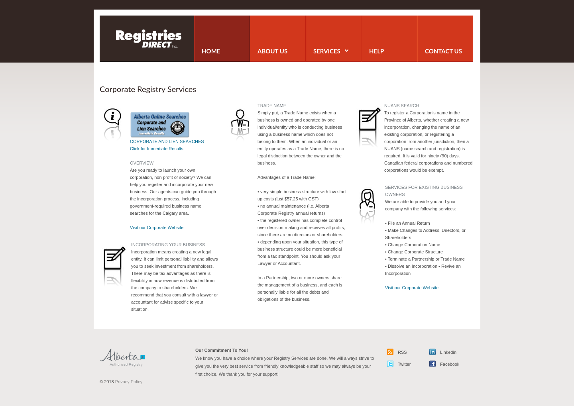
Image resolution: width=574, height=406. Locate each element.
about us (272, 51)
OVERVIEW (141, 163)
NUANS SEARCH (401, 105)
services (331, 51)
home (211, 51)
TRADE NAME (272, 105)
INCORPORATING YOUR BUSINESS (168, 244)
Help (376, 51)
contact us (443, 51)
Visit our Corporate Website (156, 227)
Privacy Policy (128, 381)
